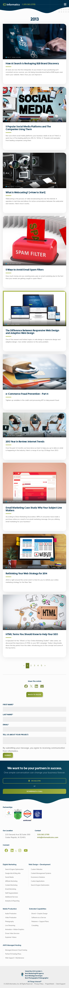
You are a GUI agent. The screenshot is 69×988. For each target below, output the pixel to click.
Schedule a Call (34, 793)
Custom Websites (36, 869)
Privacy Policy (38, 984)
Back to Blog (34, 694)
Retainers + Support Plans (40, 921)
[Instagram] (19, 850)
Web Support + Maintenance (14, 958)
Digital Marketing (9, 865)
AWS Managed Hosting (12, 945)
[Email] (42, 686)
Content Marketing (11, 885)
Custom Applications (37, 881)
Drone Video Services (12, 933)
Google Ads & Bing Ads (12, 873)
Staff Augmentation (11, 893)
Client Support (60, 984)
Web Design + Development (39, 865)
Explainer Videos (10, 937)
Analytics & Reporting (12, 901)
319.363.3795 (35, 783)
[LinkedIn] (36, 686)
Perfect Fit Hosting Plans (13, 954)
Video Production (10, 917)
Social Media (9, 877)
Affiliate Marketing (11, 881)
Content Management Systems (41, 873)
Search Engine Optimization (14, 869)
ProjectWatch (49, 984)
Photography (9, 921)
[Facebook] (26, 686)
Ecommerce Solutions (38, 877)
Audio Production (10, 913)
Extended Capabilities (37, 909)
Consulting (35, 925)
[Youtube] (26, 850)
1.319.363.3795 (28, 4)
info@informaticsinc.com (47, 837)
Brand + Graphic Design (39, 913)
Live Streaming (10, 925)
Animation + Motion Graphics (14, 929)
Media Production (10, 909)
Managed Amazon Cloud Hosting (16, 950)
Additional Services (11, 897)
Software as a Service (39, 917)
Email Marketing (10, 889)
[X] (31, 686)
